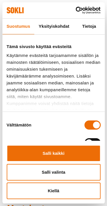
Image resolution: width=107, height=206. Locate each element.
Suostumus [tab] (18, 26)
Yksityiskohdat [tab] (54, 26)
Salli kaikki (53, 153)
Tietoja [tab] (89, 26)
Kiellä (53, 190)
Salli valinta (53, 172)
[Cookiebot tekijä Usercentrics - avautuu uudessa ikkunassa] (76, 10)
